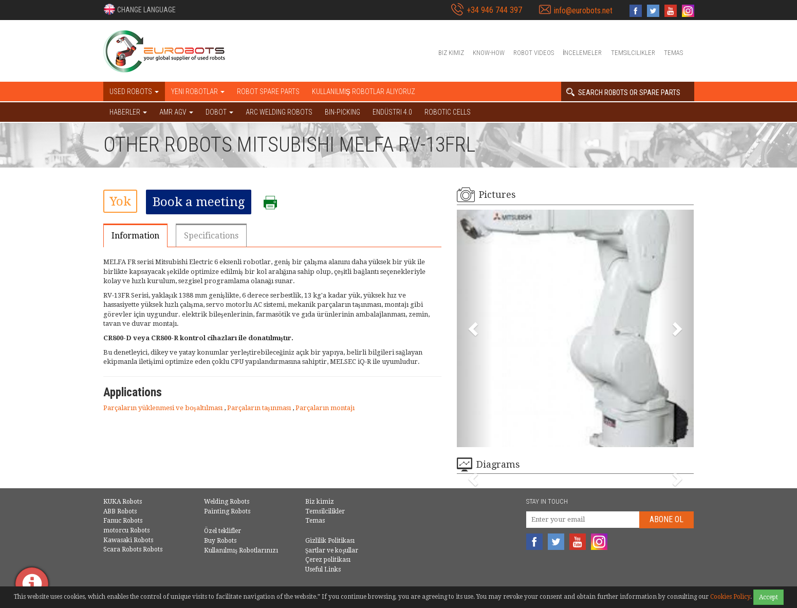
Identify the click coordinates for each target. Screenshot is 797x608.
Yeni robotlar (198, 91)
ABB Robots (120, 511)
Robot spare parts (268, 91)
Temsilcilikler (633, 53)
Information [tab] (135, 236)
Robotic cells (447, 112)
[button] (139, 9)
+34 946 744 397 (494, 10)
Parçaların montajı (325, 408)
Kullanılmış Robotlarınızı (241, 550)
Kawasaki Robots (128, 540)
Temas (673, 53)
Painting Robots (227, 511)
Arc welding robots (279, 112)
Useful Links (323, 569)
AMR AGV (176, 112)
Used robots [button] (134, 91)
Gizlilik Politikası (330, 540)
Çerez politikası (327, 559)
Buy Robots (220, 540)
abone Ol (666, 519)
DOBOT (219, 112)
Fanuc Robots (122, 520)
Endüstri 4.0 (392, 112)
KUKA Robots (122, 501)
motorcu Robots (126, 530)
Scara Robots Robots (132, 549)
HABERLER (128, 112)
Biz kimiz (451, 53)
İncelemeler (582, 53)
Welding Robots (226, 501)
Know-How (489, 53)
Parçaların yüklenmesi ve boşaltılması (163, 408)
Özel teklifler (222, 531)
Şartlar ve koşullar (331, 550)
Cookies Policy (730, 596)
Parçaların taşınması (259, 408)
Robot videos (533, 53)
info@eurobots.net (583, 10)
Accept (768, 597)
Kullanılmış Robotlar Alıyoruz (363, 91)
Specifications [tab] (211, 236)
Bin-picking (342, 112)
